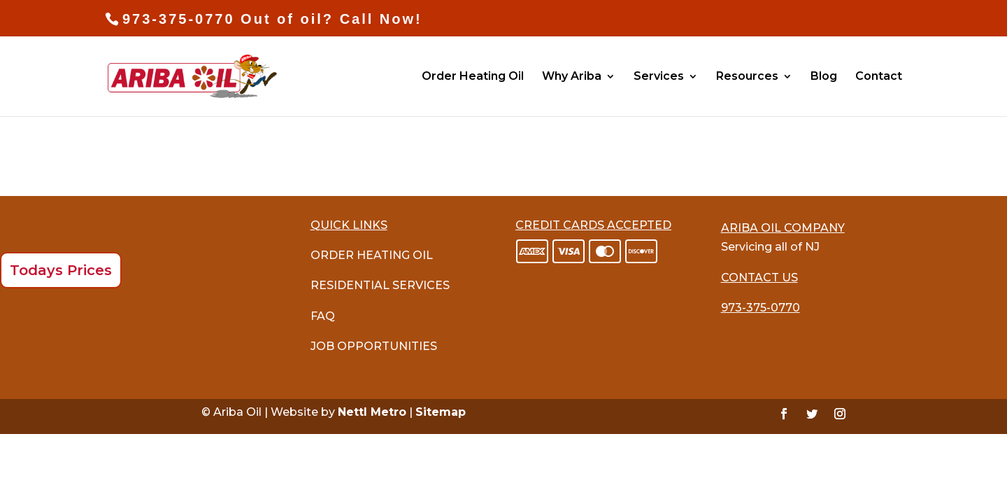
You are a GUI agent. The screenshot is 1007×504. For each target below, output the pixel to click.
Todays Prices (61, 270)
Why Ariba (571, 77)
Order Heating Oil (473, 77)
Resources (747, 77)
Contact (878, 77)
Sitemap (440, 412)
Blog (823, 77)
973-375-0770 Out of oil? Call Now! (272, 19)
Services (659, 77)
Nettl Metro (372, 412)
